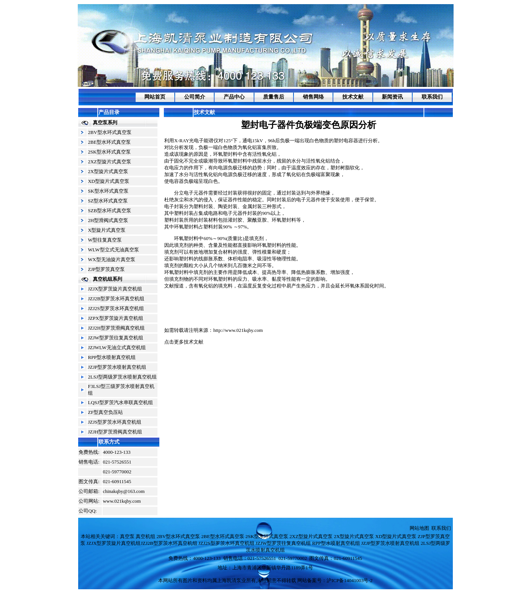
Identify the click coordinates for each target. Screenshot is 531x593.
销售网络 (313, 97)
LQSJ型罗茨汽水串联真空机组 (120, 402)
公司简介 (194, 97)
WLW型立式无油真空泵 (113, 249)
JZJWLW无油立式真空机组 (117, 347)
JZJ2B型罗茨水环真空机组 (116, 298)
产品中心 (234, 97)
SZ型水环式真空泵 (108, 201)
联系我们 (432, 97)
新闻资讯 (392, 97)
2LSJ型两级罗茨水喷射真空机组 (122, 377)
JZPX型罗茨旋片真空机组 (115, 318)
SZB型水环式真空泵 (109, 210)
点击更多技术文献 (183, 342)
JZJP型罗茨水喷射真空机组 (117, 367)
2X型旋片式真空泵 (108, 171)
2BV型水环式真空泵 (110, 132)
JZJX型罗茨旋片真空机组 (115, 289)
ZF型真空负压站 (105, 412)
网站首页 (154, 97)
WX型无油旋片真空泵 (111, 259)
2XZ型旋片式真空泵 (109, 161)
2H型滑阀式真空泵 (108, 220)
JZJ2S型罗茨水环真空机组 (116, 308)
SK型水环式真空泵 (108, 191)
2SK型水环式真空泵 (109, 152)
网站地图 (419, 528)
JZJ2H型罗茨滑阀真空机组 (116, 328)
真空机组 (145, 536)
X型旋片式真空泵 (107, 230)
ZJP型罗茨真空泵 (106, 269)
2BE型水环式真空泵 (109, 142)
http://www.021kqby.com (238, 330)
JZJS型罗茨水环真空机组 (114, 422)
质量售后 (273, 97)
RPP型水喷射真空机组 (112, 357)
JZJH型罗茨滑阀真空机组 (115, 432)
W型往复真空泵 (105, 240)
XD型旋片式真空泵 (108, 181)
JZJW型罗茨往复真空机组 (115, 338)
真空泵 (127, 536)
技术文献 (352, 97)
